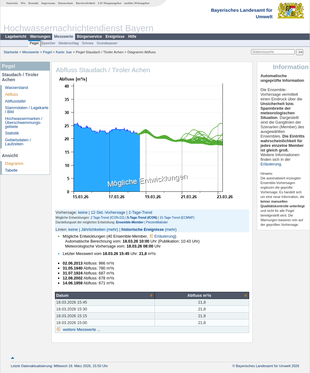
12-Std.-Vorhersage (108, 212)
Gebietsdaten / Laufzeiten (18, 142)
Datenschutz (65, 3)
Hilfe (132, 36)
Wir (23, 3)
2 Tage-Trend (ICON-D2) (107, 217)
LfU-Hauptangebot (109, 3)
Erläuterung (162, 236)
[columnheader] (105, 295)
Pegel (34, 43)
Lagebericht (15, 36)
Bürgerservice (89, 36)
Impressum (48, 3)
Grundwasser (107, 43)
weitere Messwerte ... (81, 329)
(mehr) (112, 229)
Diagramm (14, 163)
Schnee (88, 43)
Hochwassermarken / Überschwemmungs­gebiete (23, 122)
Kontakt (33, 3)
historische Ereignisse (142, 229)
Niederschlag (68, 43)
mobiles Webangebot (136, 3)
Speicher (48, 43)
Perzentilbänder (157, 222)
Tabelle (11, 170)
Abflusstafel (15, 101)
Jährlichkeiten (93, 229)
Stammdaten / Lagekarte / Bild (26, 109)
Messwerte (63, 36)
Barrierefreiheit (85, 3)
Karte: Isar (64, 52)
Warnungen (40, 36)
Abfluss (11, 94)
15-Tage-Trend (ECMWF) (176, 217)
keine (83, 212)
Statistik (12, 133)
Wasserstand (16, 87)
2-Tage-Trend (140, 212)
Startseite (12, 3)
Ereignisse (115, 36)
